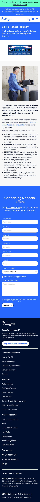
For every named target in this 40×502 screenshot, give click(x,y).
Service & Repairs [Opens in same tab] (8, 361)
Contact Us (11, 454)
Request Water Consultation (15, 343)
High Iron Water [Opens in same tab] (8, 445)
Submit (8, 305)
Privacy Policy (7, 497)
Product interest (9, 268)
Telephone (7, 252)
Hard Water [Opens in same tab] (6, 432)
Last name (7, 227)
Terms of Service (12, 301)
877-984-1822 (13, 207)
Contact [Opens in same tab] (5, 374)
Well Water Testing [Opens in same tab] (9, 388)
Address (6, 235)
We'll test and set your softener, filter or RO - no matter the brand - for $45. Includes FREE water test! (19, 11)
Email (5, 260)
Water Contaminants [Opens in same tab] (10, 419)
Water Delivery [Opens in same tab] (7, 392)
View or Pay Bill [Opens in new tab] (7, 357)
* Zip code (6, 243)
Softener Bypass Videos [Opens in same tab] (11, 365)
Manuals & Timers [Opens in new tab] (9, 370)
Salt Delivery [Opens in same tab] (6, 396)
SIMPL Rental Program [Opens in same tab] (10, 405)
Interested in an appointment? (15, 276)
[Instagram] (6, 464)
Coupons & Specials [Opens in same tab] (9, 409)
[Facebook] (3, 464)
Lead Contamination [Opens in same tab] (10, 428)
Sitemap (17, 497)
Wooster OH (17, 473)
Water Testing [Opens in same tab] (7, 384)
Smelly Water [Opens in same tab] (7, 436)
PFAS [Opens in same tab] (4, 423)
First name (7, 219)
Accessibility (26, 497)
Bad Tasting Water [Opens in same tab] (9, 440)
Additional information (10, 280)
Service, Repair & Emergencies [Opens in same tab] (13, 401)
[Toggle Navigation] (37, 19)
